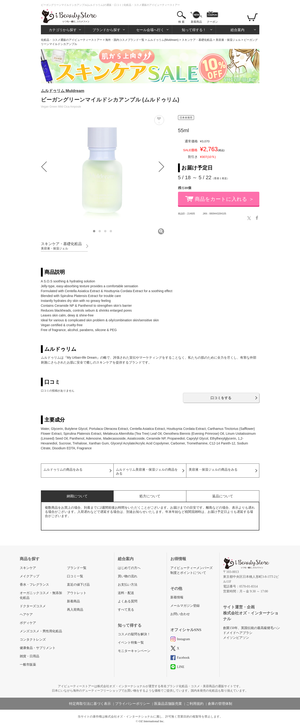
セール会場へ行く (150, 30)
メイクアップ (29, 576)
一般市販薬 (28, 664)
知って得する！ (194, 30)
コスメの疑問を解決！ (134, 634)
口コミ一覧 (75, 576)
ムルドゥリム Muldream (62, 91)
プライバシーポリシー (132, 704)
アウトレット (76, 593)
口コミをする (221, 398)
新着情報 (176, 597)
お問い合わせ (180, 614)
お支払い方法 (127, 584)
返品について (222, 496)
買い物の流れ (127, 576)
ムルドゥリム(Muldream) (163, 40)
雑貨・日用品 (29, 656)
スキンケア (28, 568)
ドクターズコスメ (33, 606)
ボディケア (28, 623)
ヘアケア (26, 614)
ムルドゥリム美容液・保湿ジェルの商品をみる (147, 471)
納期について (77, 496)
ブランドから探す (106, 30)
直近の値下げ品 (78, 584)
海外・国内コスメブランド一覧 (124, 40)
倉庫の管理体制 (220, 704)
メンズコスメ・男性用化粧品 (41, 631)
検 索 (181, 21)
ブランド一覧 (76, 568)
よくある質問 (127, 601)
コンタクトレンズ (33, 639)
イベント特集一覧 (131, 642)
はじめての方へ (129, 568)
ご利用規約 (195, 704)
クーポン (212, 21)
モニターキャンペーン (134, 651)
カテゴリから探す (63, 30)
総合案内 (237, 30)
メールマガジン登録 (185, 605)
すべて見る (126, 609)
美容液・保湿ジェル (228, 40)
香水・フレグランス (34, 584)
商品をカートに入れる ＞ (224, 199)
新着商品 (196, 21)
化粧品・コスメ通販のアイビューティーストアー (71, 40)
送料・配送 (126, 593)
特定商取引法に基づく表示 (90, 704)
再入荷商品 (75, 609)
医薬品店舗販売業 (168, 704)
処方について (149, 496)
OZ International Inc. (151, 721)
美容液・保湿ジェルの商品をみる (213, 469)
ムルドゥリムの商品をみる (62, 469)
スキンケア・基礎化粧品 (197, 40)
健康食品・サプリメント (38, 648)
